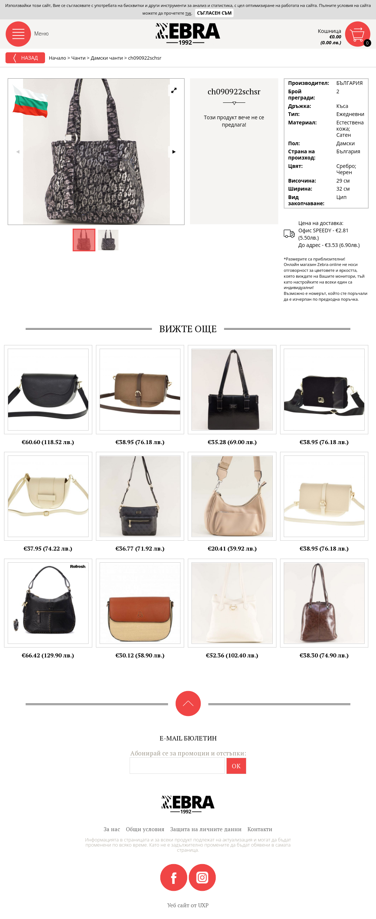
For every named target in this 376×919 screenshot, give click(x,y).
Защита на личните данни (206, 829)
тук (188, 13)
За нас (112, 829)
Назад (25, 58)
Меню (41, 33)
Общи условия (145, 829)
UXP (203, 905)
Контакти (259, 829)
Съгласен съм (214, 13)
